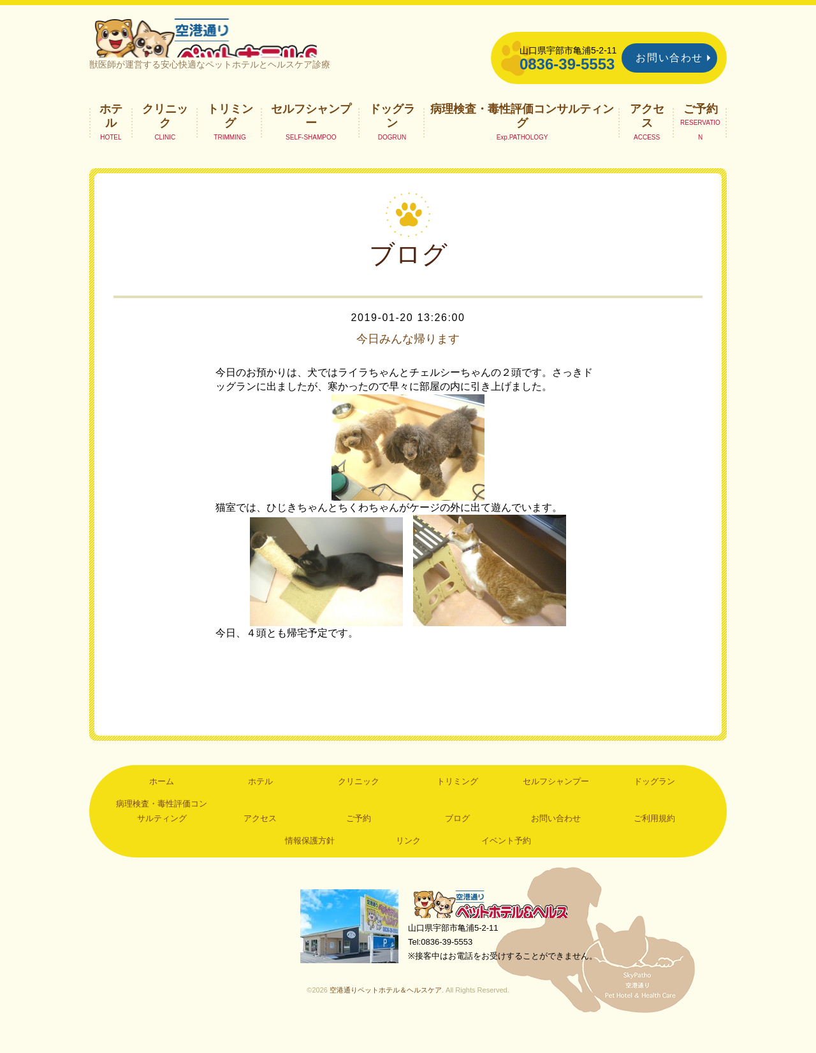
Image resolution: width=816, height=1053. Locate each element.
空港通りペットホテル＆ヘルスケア (497, 928)
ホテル (110, 137)
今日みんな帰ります (408, 361)
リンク (408, 863)
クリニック (165, 137)
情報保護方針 (310, 863)
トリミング (230, 137)
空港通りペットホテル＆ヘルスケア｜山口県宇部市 (258, 48)
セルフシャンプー (311, 137)
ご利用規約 (654, 840)
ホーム (161, 803)
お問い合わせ (669, 57)
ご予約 (700, 130)
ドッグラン (392, 137)
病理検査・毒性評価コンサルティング (522, 137)
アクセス (647, 137)
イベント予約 (506, 863)
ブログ (457, 840)
